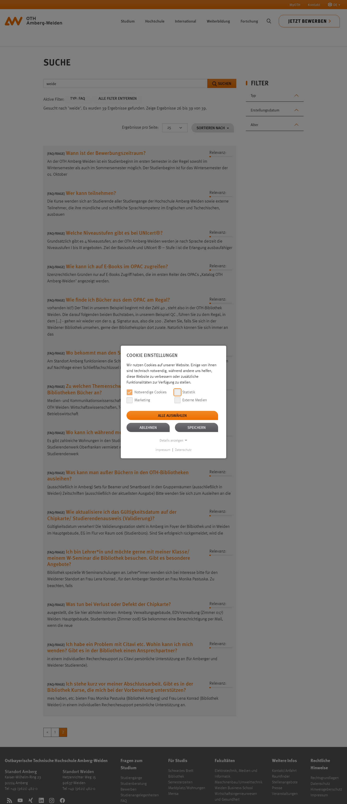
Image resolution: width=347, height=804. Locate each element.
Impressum (163, 450)
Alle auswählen (172, 415)
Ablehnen (148, 427)
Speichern (196, 427)
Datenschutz (183, 450)
